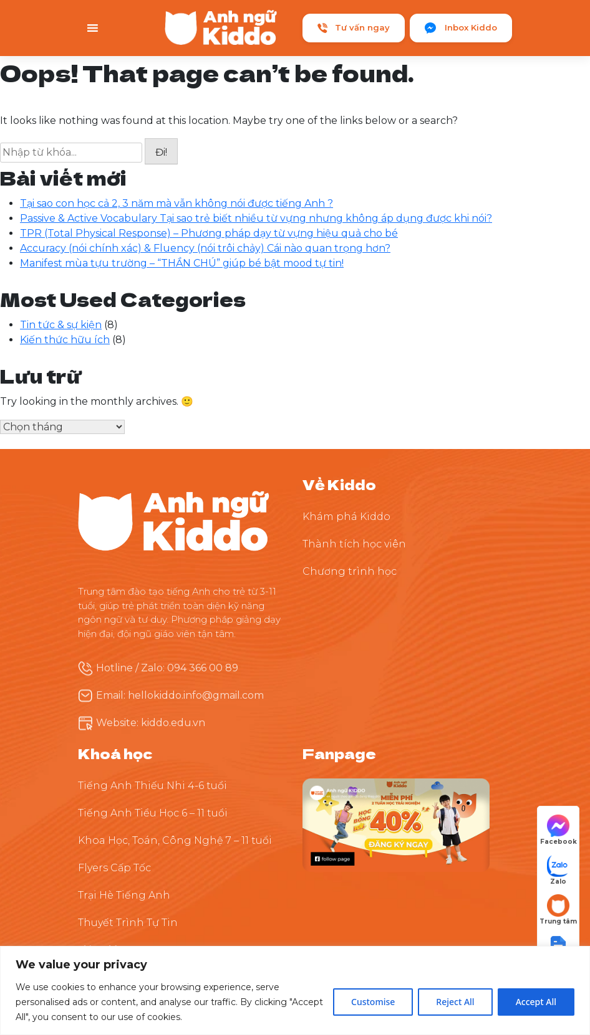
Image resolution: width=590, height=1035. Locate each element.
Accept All (536, 1002)
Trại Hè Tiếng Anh (124, 895)
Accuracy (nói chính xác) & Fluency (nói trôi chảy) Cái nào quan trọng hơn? (205, 248)
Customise (373, 1002)
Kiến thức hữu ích (65, 340)
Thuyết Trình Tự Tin (128, 923)
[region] (295, 990)
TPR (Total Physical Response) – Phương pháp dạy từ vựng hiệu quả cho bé (209, 233)
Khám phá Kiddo (346, 516)
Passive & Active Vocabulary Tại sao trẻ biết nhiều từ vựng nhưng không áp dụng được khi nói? (256, 218)
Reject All (455, 1002)
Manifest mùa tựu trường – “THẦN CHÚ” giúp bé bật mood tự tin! (182, 263)
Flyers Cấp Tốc (114, 868)
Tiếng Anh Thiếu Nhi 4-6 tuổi (152, 786)
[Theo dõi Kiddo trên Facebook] (396, 825)
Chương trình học (349, 571)
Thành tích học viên (354, 544)
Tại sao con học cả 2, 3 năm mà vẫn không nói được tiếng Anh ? (176, 203)
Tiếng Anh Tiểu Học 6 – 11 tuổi (153, 813)
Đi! (161, 152)
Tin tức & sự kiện (61, 325)
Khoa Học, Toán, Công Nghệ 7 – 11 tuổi (175, 840)
